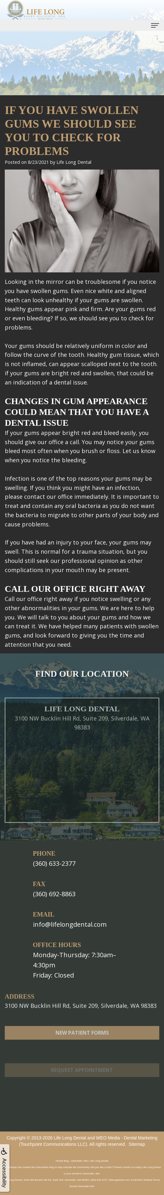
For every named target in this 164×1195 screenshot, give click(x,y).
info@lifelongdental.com (70, 924)
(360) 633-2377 (54, 863)
